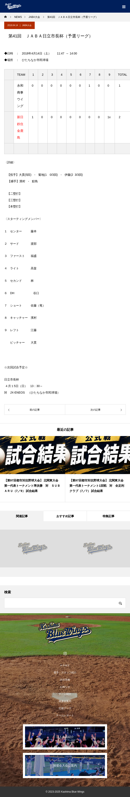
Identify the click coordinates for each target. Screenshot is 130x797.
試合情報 (65, 679)
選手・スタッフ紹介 (65, 672)
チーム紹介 (65, 694)
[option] (32, 469)
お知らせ (65, 686)
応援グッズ (65, 708)
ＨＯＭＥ (65, 665)
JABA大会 (27, 25)
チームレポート (65, 715)
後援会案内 (65, 701)
